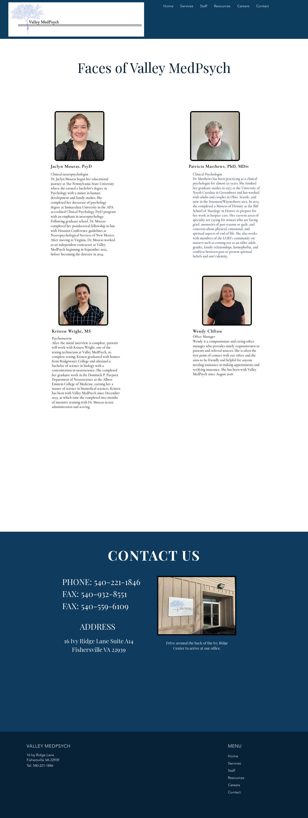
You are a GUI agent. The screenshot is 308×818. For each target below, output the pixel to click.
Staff (231, 770)
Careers (234, 785)
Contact (234, 792)
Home (233, 756)
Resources (236, 778)
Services (234, 763)
